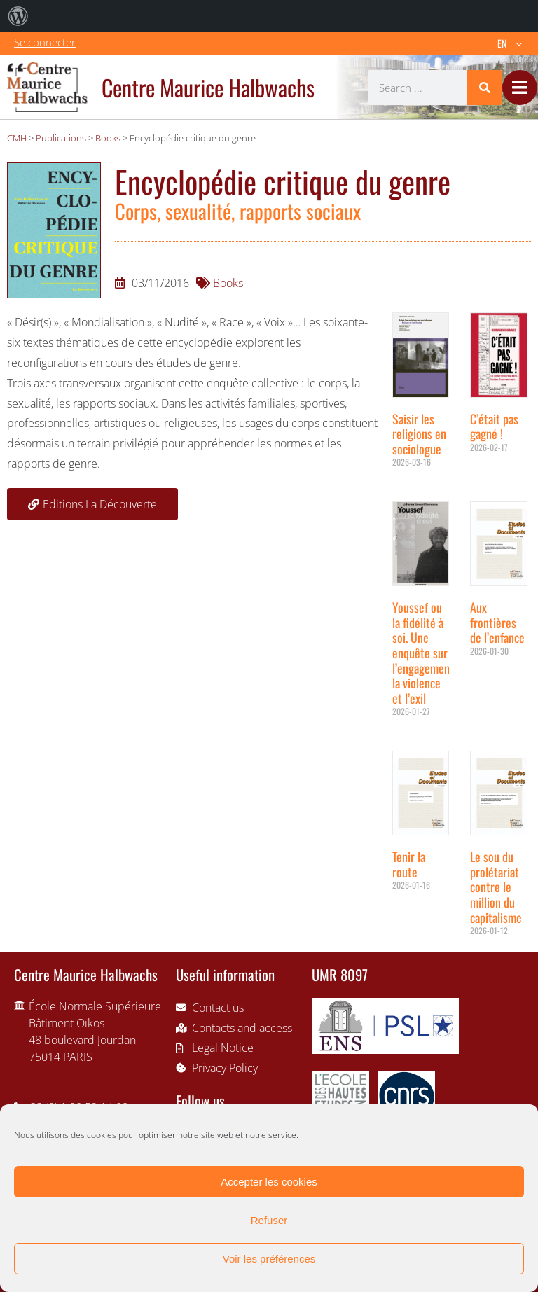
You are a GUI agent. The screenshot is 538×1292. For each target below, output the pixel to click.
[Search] (484, 87)
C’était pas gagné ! (494, 426)
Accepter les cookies (269, 1182)
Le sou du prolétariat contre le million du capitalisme (496, 886)
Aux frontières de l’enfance (497, 622)
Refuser (269, 1220)
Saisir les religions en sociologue (419, 434)
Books (228, 283)
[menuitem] (18, 16)
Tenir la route (408, 864)
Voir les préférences (269, 1259)
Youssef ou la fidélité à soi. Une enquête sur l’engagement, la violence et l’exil (424, 652)
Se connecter (45, 42)
